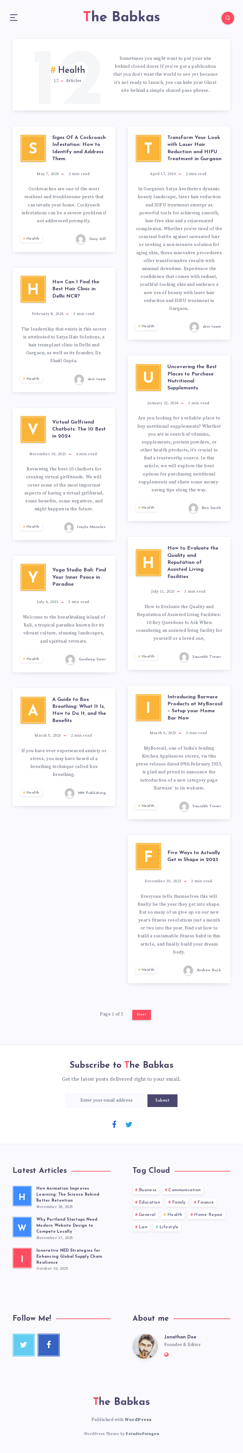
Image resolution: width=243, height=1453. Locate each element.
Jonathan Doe (181, 1340)
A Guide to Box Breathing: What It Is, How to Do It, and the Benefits (79, 712)
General (147, 1217)
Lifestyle (169, 1229)
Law (143, 1229)
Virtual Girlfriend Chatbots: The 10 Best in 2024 (79, 431)
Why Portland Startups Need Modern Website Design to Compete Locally (67, 1228)
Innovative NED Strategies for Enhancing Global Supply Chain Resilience (69, 1259)
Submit (162, 1103)
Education (149, 1204)
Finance (205, 1204)
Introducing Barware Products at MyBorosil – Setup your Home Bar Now (194, 710)
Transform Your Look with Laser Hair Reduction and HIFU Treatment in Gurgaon (194, 150)
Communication (184, 1192)
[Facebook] (114, 1126)
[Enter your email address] (106, 1103)
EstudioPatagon (142, 1437)
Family (179, 1204)
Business (148, 1192)
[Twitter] (129, 1126)
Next (141, 1017)
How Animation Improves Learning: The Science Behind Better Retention (68, 1197)
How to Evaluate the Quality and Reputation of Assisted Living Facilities (192, 565)
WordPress (138, 1423)
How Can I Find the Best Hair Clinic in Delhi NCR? (75, 291)
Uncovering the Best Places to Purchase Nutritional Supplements (192, 380)
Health (33, 241)
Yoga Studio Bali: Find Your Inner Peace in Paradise (79, 579)
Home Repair (208, 1217)
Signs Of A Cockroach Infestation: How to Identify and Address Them (79, 150)
